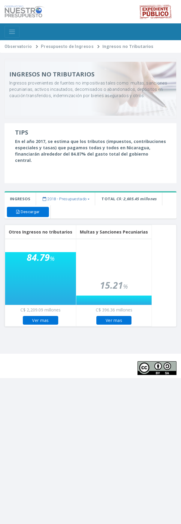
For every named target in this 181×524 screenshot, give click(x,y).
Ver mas (40, 320)
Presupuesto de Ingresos (67, 46)
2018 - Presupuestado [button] (65, 199)
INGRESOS (20, 198)
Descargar (27, 212)
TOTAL (129, 198)
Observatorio (18, 46)
